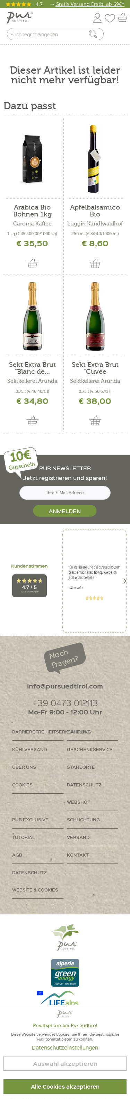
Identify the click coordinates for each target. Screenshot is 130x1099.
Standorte (81, 767)
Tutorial (23, 837)
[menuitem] (118, 35)
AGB (17, 855)
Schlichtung (83, 819)
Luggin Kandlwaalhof (95, 224)
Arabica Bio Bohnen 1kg (32, 211)
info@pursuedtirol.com (65, 686)
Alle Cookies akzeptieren (65, 1086)
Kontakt (78, 855)
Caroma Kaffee (32, 224)
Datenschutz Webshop (84, 793)
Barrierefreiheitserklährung (37, 732)
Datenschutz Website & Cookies (35, 881)
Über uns (24, 767)
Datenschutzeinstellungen (65, 1047)
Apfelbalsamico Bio (95, 211)
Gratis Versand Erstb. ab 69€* (89, 4)
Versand (78, 837)
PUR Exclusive (30, 819)
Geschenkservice (90, 749)
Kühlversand (29, 749)
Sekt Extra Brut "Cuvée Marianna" (95, 368)
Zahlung (78, 732)
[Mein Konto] (97, 17)
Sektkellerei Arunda (32, 381)
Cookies (22, 784)
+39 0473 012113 (65, 702)
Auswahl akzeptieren (65, 1064)
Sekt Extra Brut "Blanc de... (32, 368)
